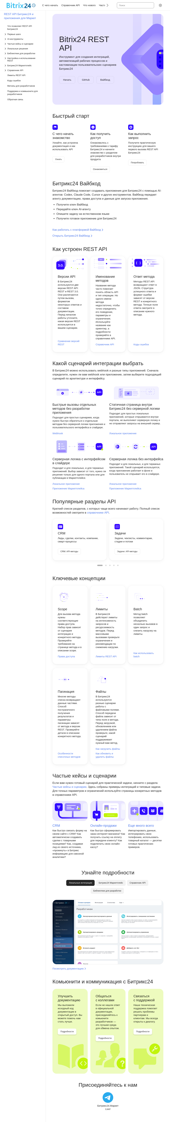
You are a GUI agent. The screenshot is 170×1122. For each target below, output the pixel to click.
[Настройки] (160, 5)
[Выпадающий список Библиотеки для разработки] (23, 53)
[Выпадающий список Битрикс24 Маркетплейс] (23, 65)
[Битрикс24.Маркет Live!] (108, 1101)
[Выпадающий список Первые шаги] (23, 34)
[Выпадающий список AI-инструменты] (23, 39)
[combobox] (135, 5)
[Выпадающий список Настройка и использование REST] (23, 59)
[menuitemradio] (100, 565)
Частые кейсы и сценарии (69, 786)
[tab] (111, 883)
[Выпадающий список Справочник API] (23, 70)
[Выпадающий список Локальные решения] (23, 48)
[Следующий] (106, 5)
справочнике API (98, 512)
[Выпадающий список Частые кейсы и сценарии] (23, 43)
